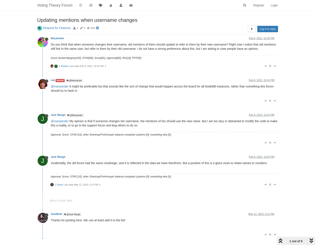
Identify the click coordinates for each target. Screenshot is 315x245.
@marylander (60, 86)
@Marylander (74, 80)
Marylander (57, 38)
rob (53, 80)
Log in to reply (267, 29)
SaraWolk (56, 214)
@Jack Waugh (72, 214)
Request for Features (57, 28)
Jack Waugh (58, 115)
